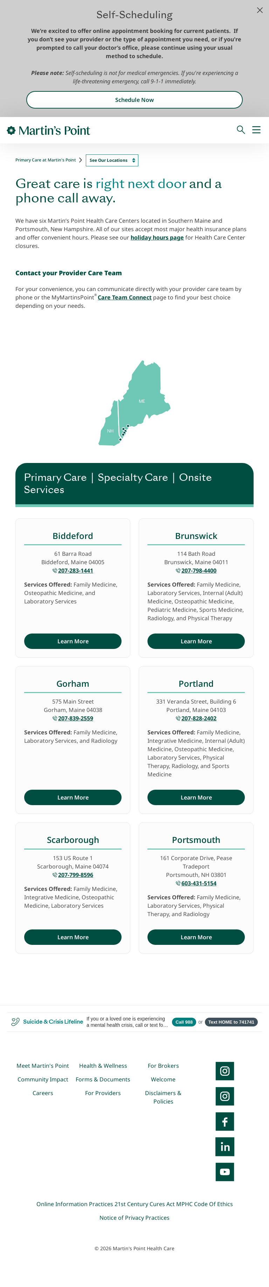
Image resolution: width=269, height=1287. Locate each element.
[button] (260, 10)
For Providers (103, 1093)
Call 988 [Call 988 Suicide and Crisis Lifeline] (184, 1022)
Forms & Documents (103, 1079)
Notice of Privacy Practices (134, 1218)
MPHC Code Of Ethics (204, 1204)
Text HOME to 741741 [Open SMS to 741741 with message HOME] (231, 1022)
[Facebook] (224, 1121)
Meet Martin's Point (42, 1066)
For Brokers (163, 1066)
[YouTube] (224, 1171)
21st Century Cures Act (145, 1204)
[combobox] (112, 160)
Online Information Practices (74, 1204)
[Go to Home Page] (48, 130)
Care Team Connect (125, 297)
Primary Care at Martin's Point (45, 160)
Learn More (73, 641)
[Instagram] (224, 1096)
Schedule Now (134, 100)
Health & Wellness (103, 1066)
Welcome (163, 1079)
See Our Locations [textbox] (108, 160)
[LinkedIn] (224, 1146)
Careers (43, 1093)
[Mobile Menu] (256, 130)
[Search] (241, 130)
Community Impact (43, 1079)
